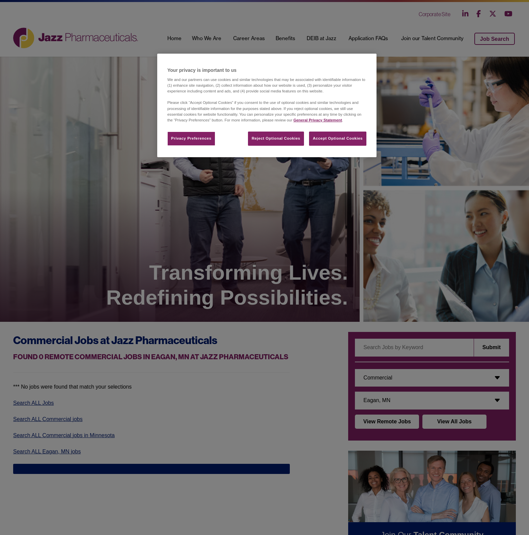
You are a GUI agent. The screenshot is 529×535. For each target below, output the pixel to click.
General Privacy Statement (318, 120)
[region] (267, 105)
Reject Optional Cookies (276, 138)
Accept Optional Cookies (338, 138)
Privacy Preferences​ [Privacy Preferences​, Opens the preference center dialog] (191, 138)
